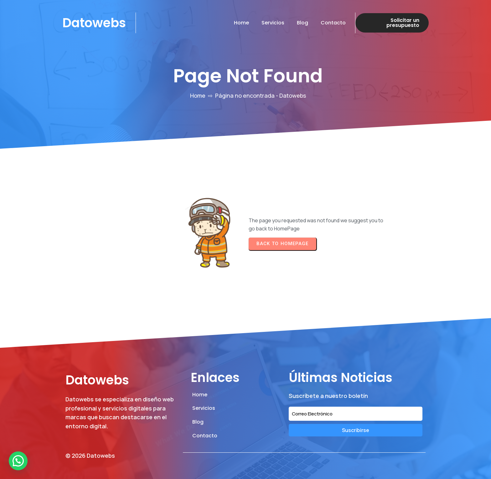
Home (197, 95)
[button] (18, 460)
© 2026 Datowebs (90, 455)
